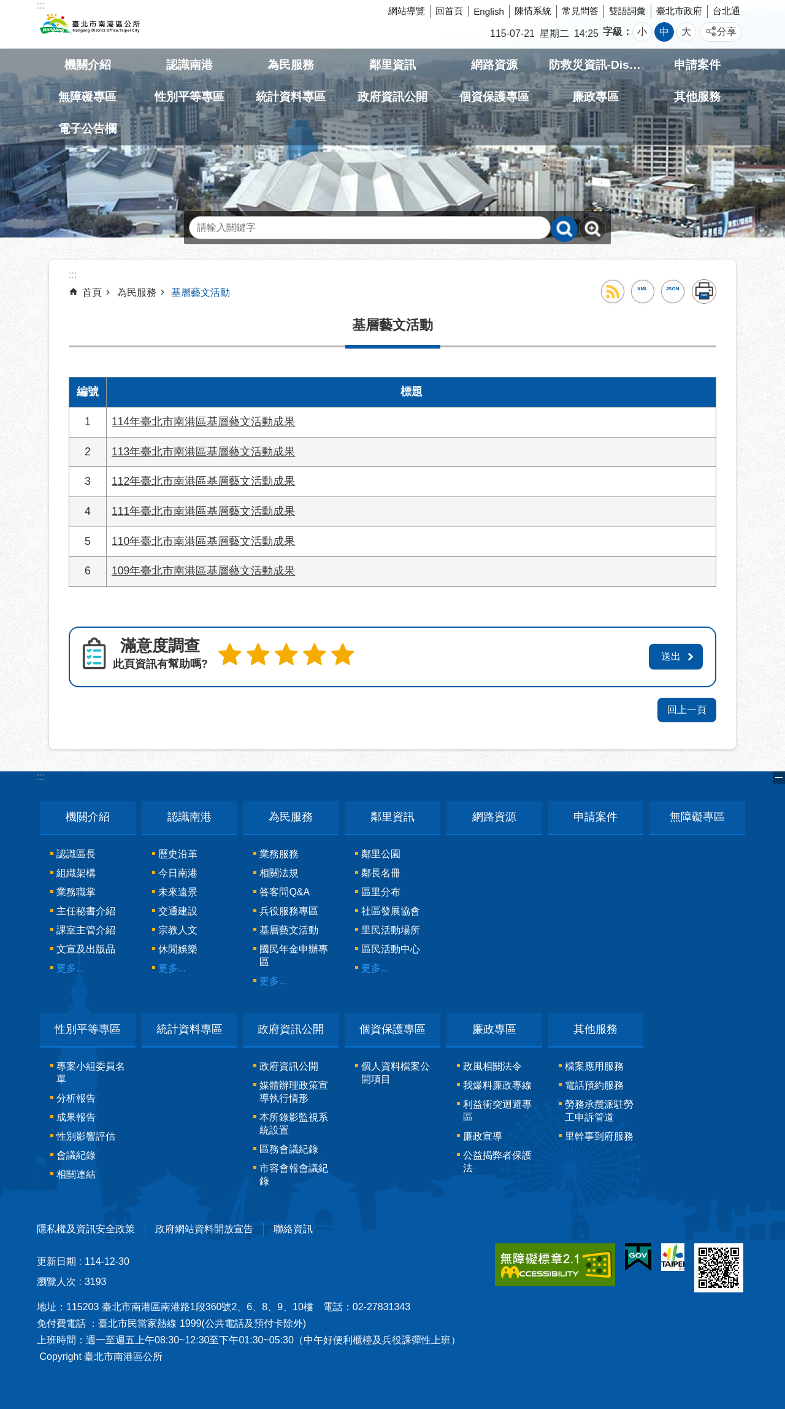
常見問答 (580, 11)
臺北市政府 (679, 11)
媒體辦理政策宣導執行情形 (293, 1089)
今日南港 (177, 871)
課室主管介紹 (85, 928)
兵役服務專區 (288, 909)
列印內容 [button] (704, 291)
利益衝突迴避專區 (497, 1108)
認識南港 (189, 64)
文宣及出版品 (85, 947)
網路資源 (494, 64)
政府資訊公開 (392, 96)
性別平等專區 (189, 96)
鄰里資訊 (392, 64)
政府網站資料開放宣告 (204, 1226)
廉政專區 (595, 96)
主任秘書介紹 (85, 909)
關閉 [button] (779, 776)
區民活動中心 (390, 947)
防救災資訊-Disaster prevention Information (596, 64)
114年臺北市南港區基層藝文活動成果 (203, 421)
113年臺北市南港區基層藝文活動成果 (203, 452)
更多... (70, 966)
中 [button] (664, 31)
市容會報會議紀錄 (293, 1172)
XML (642, 288)
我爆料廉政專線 (497, 1083)
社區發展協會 (390, 909)
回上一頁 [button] (686, 708)
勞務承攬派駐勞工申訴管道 (599, 1108)
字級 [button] (612, 31)
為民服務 (290, 64)
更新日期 (56, 1259)
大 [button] (686, 31)
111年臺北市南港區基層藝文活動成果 (203, 511)
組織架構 (76, 871)
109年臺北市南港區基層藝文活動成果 (203, 571)
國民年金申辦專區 (293, 953)
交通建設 (177, 909)
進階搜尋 (592, 229)
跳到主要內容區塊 (6, 6)
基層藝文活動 (200, 292)
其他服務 (697, 96)
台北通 (726, 11)
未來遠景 (177, 890)
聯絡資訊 (293, 1226)
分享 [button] (727, 31)
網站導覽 (406, 11)
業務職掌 (76, 890)
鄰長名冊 (380, 871)
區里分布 (380, 890)
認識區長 (76, 852)
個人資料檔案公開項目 (395, 1070)
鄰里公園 (380, 852)
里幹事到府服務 (599, 1134)
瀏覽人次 (56, 1279)
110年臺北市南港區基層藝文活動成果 (203, 541)
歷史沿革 (177, 852)
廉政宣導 (482, 1134)
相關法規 (279, 871)
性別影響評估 (85, 1134)
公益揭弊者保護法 (497, 1159)
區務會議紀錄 (288, 1146)
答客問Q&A (284, 890)
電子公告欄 (87, 128)
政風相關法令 (492, 1064)
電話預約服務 (594, 1083)
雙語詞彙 (627, 11)
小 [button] (642, 31)
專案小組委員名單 (90, 1070)
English (488, 11)
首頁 (92, 292)
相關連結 (76, 1172)
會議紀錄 (76, 1153)
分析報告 (76, 1096)
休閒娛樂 (177, 947)
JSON (673, 288)
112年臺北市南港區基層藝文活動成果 (203, 481)
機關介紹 (87, 64)
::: (41, 775)
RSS (612, 291)
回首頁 (449, 11)
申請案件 (697, 64)
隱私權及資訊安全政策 (86, 1226)
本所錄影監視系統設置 (293, 1121)
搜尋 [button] (564, 229)
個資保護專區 (494, 96)
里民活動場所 (390, 928)
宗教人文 (177, 928)
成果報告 (76, 1115)
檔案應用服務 (594, 1064)
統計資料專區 (291, 96)
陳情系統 (533, 11)
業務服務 (279, 852)
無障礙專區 (87, 96)
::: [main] (73, 274)
